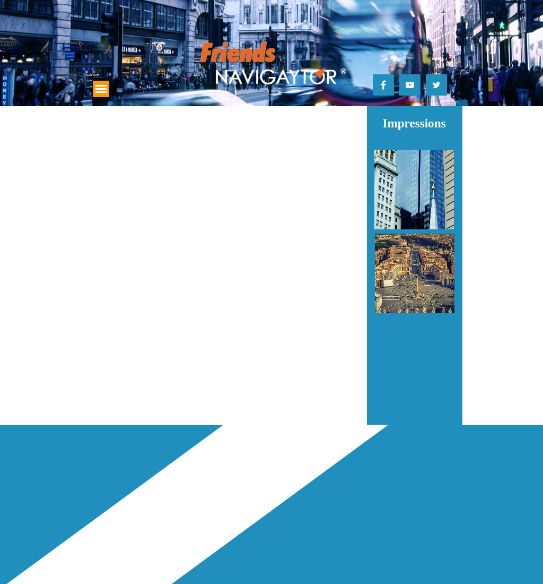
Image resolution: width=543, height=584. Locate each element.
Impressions (413, 123)
